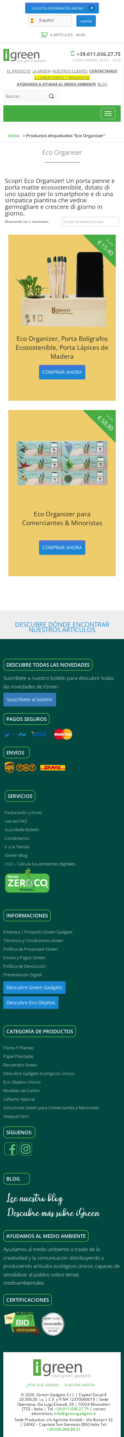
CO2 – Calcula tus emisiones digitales (40, 864)
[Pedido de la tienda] (90, 222)
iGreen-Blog (16, 855)
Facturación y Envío (23, 812)
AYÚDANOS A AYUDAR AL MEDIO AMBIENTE (56, 84)
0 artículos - (67, 34)
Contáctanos (103, 70)
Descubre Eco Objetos (31, 1002)
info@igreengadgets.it (75, 1413)
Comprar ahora (62, 372)
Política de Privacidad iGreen (30, 949)
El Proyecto (19, 70)
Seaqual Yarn (16, 1116)
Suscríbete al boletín (30, 699)
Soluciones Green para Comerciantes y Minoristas (51, 1108)
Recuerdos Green (20, 1065)
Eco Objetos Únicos (22, 1082)
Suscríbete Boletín (22, 830)
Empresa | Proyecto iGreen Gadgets (37, 932)
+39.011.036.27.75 (96, 54)
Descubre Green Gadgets (34, 987)
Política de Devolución (24, 966)
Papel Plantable (18, 1056)
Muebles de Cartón (21, 1090)
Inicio (14, 136)
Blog (102, 84)
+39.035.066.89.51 (64, 1429)
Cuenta (86, 20)
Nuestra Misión (79, 1384)
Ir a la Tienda (17, 847)
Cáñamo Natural (19, 1099)
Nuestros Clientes (70, 70)
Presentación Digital (22, 975)
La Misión (41, 70)
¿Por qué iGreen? (43, 1384)
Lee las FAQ (16, 821)
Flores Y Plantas (18, 1048)
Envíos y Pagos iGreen (24, 958)
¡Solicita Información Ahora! (63, 8)
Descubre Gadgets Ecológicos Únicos (38, 1073)
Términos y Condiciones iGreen (33, 940)
